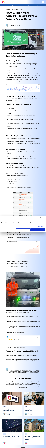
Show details (40, 226)
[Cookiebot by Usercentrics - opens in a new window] (40, 217)
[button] (43, 2)
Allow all (37, 229)
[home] (4, 2)
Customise (22, 229)
